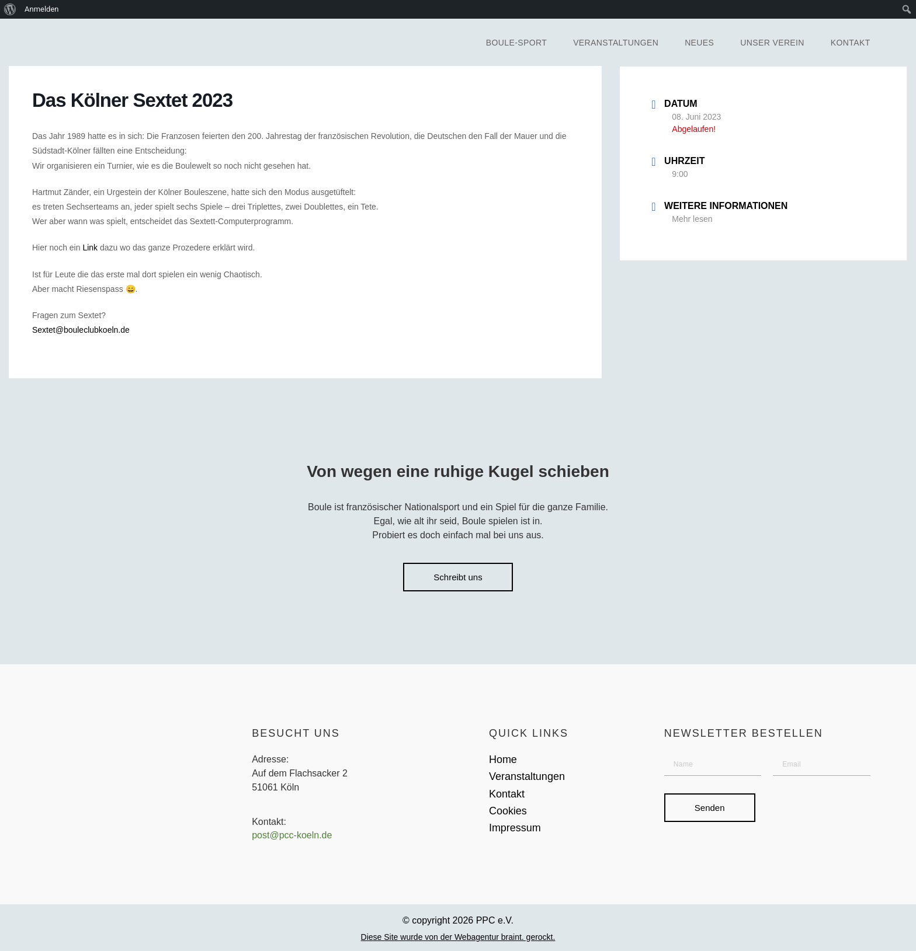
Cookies (508, 811)
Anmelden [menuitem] (42, 9)
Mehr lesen (692, 219)
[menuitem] (10, 9)
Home (503, 759)
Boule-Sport (516, 42)
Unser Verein (772, 42)
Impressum (515, 828)
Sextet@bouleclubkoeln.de (81, 330)
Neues (699, 42)
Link (90, 247)
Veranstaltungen (615, 42)
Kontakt (850, 42)
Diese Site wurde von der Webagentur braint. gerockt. (458, 937)
